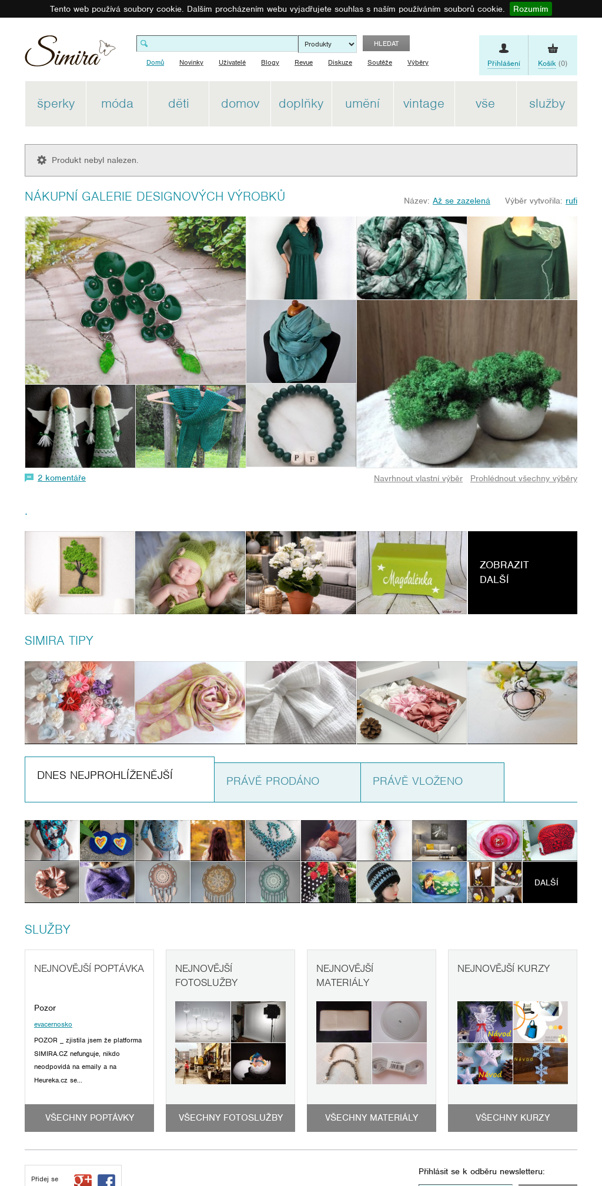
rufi (571, 200)
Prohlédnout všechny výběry (523, 478)
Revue (304, 62)
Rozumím (531, 9)
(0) (552, 63)
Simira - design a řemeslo (70, 55)
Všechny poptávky (89, 1118)
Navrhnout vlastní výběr (418, 478)
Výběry (418, 62)
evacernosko (53, 1024)
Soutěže (379, 62)
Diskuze (340, 62)
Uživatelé (232, 62)
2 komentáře (62, 477)
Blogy (270, 62)
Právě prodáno (272, 781)
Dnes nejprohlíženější (105, 775)
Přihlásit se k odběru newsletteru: (482, 1171)
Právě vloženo (418, 781)
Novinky (191, 62)
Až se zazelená (461, 200)
